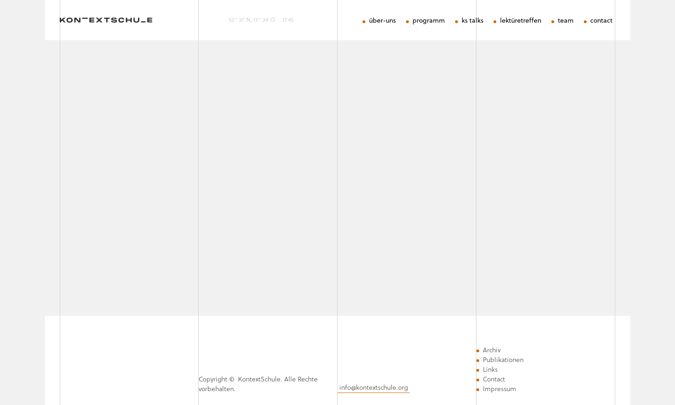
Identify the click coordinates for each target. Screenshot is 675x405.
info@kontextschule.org (373, 387)
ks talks (472, 20)
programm (428, 20)
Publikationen (503, 359)
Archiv (491, 350)
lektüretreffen (520, 20)
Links (490, 369)
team (566, 20)
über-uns (382, 20)
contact (601, 20)
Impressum (499, 388)
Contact (494, 379)
